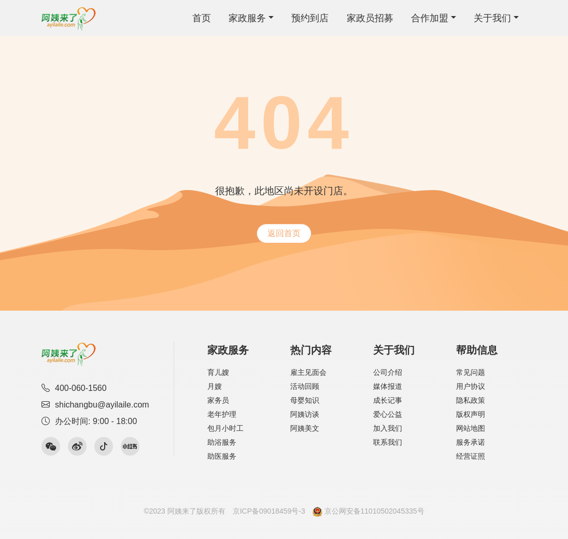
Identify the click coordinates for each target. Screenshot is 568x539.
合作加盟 (429, 18)
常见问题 (470, 372)
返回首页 (284, 233)
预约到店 (310, 18)
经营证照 (470, 456)
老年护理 (221, 414)
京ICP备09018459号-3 (269, 511)
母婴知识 (304, 400)
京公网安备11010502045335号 (368, 511)
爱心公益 (387, 414)
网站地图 (470, 428)
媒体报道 (387, 386)
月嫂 (214, 386)
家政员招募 (370, 18)
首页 (201, 18)
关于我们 (492, 18)
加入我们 (387, 428)
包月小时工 (225, 428)
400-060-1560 (74, 388)
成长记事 (387, 400)
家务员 (218, 400)
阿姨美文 (304, 428)
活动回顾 (304, 386)
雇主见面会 (308, 372)
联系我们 (387, 442)
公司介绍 (387, 372)
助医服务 (221, 456)
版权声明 (470, 414)
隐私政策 (470, 400)
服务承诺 (470, 442)
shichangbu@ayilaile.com (95, 404)
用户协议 (470, 386)
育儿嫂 (218, 372)
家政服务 (247, 18)
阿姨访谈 (304, 414)
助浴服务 (221, 442)
